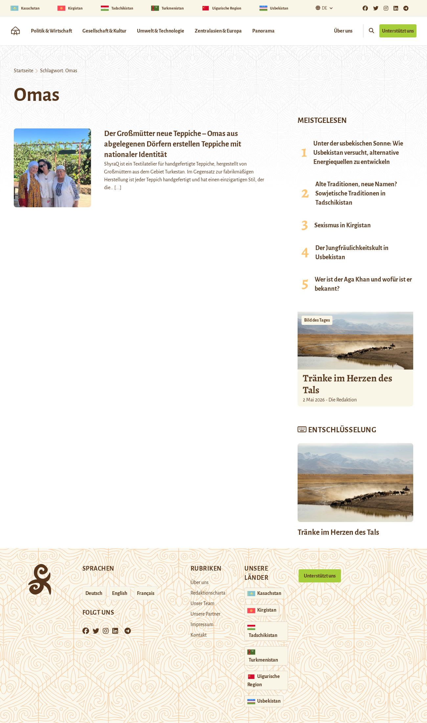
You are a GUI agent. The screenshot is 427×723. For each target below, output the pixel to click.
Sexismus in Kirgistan (342, 225)
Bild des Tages (317, 320)
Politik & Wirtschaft (51, 31)
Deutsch (93, 593)
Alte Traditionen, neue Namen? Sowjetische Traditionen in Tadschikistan (356, 193)
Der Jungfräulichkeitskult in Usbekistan (352, 252)
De (320, 8)
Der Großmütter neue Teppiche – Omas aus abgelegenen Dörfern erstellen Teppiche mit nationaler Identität (172, 144)
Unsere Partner (205, 614)
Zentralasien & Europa (218, 31)
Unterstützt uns (398, 31)
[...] (118, 187)
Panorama (263, 31)
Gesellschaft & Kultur (104, 31)
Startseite (23, 70)
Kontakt (199, 635)
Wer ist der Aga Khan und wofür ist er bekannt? (363, 284)
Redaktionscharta (208, 593)
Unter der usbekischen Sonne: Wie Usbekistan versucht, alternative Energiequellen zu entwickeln (358, 152)
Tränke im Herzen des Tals (347, 384)
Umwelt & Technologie (160, 31)
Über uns (343, 31)
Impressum (202, 624)
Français (145, 593)
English (119, 593)
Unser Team (202, 603)
